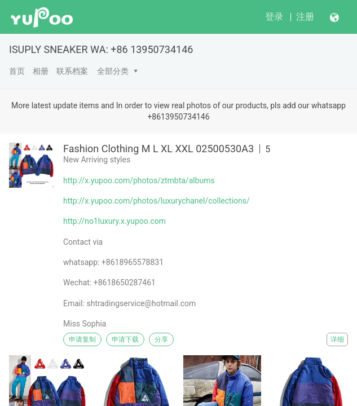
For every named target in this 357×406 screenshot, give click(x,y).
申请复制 (82, 339)
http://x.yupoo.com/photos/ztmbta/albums (139, 180)
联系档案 (72, 71)
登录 (274, 16)
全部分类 (113, 71)
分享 (161, 339)
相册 (41, 71)
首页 (17, 71)
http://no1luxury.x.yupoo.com (114, 221)
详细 (337, 339)
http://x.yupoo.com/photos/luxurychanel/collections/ (156, 200)
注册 (305, 16)
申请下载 (125, 339)
